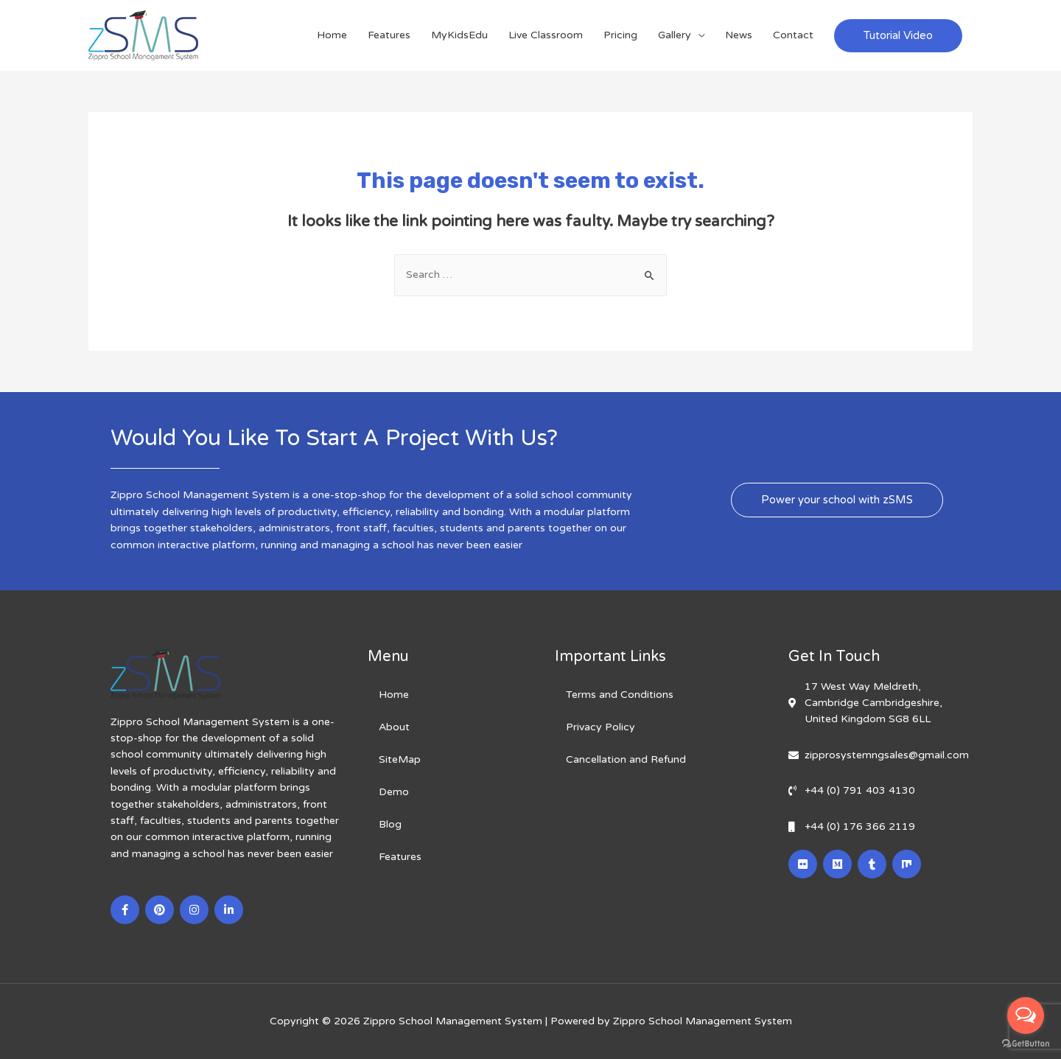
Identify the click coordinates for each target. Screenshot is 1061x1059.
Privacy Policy (600, 727)
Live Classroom (545, 35)
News (738, 35)
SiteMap (400, 759)
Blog (390, 824)
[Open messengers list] (1025, 1015)
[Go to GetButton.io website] (1025, 1044)
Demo (394, 792)
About (394, 727)
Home (332, 35)
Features (389, 35)
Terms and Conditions (619, 694)
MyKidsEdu (459, 35)
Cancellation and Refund (626, 759)
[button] (837, 500)
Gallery (674, 35)
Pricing (620, 35)
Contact (793, 35)
